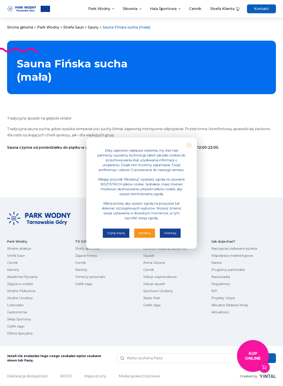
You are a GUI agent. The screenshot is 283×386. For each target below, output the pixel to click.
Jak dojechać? (223, 241)
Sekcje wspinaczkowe (160, 277)
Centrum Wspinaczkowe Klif (165, 249)
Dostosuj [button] (170, 233)
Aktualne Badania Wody (229, 305)
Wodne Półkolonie (21, 291)
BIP (214, 291)
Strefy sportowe (87, 249)
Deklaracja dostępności (27, 376)
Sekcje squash (154, 284)
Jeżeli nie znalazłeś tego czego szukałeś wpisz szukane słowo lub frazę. (54, 358)
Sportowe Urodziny (158, 291)
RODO (66, 376)
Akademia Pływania (22, 277)
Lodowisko (15, 305)
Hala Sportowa (163, 9)
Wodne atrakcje (19, 249)
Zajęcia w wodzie (20, 284)
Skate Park (151, 298)
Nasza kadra (220, 277)
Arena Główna (154, 263)
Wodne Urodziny (20, 298)
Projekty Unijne (223, 298)
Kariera (216, 263)
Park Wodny (99, 9)
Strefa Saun (16, 256)
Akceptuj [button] (145, 233)
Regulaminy (220, 284)
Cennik (195, 9)
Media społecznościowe (139, 376)
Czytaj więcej (116, 233)
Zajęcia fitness (86, 256)
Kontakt (261, 9)
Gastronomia (17, 312)
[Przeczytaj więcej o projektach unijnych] (45, 9)
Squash (149, 256)
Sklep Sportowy (19, 319)
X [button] (189, 145)
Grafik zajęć (16, 326)
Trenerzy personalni (90, 277)
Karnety (13, 270)
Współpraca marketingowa (232, 256)
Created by (258, 376)
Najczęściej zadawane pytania (234, 249)
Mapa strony (95, 376)
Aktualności (220, 312)
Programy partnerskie (228, 270)
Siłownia (130, 9)
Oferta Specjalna (20, 333)
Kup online (257, 361)
